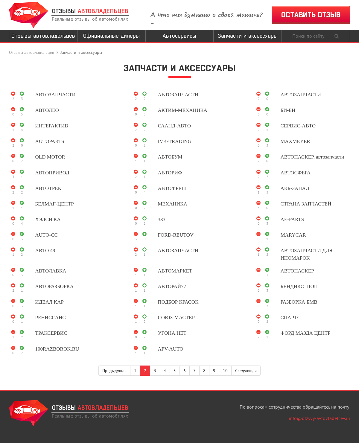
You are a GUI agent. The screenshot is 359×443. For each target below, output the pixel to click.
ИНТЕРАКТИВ (51, 126)
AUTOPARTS (49, 141)
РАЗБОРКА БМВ (299, 302)
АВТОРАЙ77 (172, 286)
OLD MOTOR (50, 157)
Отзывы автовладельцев (43, 36)
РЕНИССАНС (50, 317)
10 (225, 370)
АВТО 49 (45, 250)
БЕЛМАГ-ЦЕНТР (54, 204)
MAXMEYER (295, 141)
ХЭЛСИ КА (48, 219)
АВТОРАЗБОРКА (54, 286)
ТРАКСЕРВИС (51, 333)
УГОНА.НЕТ (172, 333)
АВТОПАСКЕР (297, 271)
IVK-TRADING (174, 141)
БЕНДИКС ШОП (299, 286)
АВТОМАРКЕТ (175, 271)
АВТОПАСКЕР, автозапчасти (312, 157)
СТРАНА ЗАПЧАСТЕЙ (306, 204)
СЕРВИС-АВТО (298, 126)
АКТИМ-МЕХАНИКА (182, 110)
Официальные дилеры (111, 36)
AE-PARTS (292, 219)
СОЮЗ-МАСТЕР (176, 317)
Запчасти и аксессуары (248, 36)
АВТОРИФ (170, 173)
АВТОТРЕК (48, 188)
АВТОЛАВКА (50, 271)
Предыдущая (114, 370)
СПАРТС (291, 317)
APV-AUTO (170, 349)
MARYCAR (293, 235)
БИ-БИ (288, 110)
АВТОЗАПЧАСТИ (55, 95)
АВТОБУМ (170, 157)
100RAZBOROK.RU (57, 349)
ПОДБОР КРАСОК (178, 302)
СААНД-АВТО (174, 126)
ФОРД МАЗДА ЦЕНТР (306, 333)
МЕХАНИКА (172, 204)
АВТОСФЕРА (296, 173)
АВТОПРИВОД (52, 173)
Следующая (246, 370)
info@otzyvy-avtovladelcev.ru (319, 418)
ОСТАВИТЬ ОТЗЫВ (310, 14)
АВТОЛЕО (47, 110)
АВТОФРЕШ (172, 188)
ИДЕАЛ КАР (49, 302)
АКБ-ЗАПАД (295, 188)
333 (162, 219)
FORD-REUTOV (176, 235)
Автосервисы (179, 36)
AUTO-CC (46, 235)
